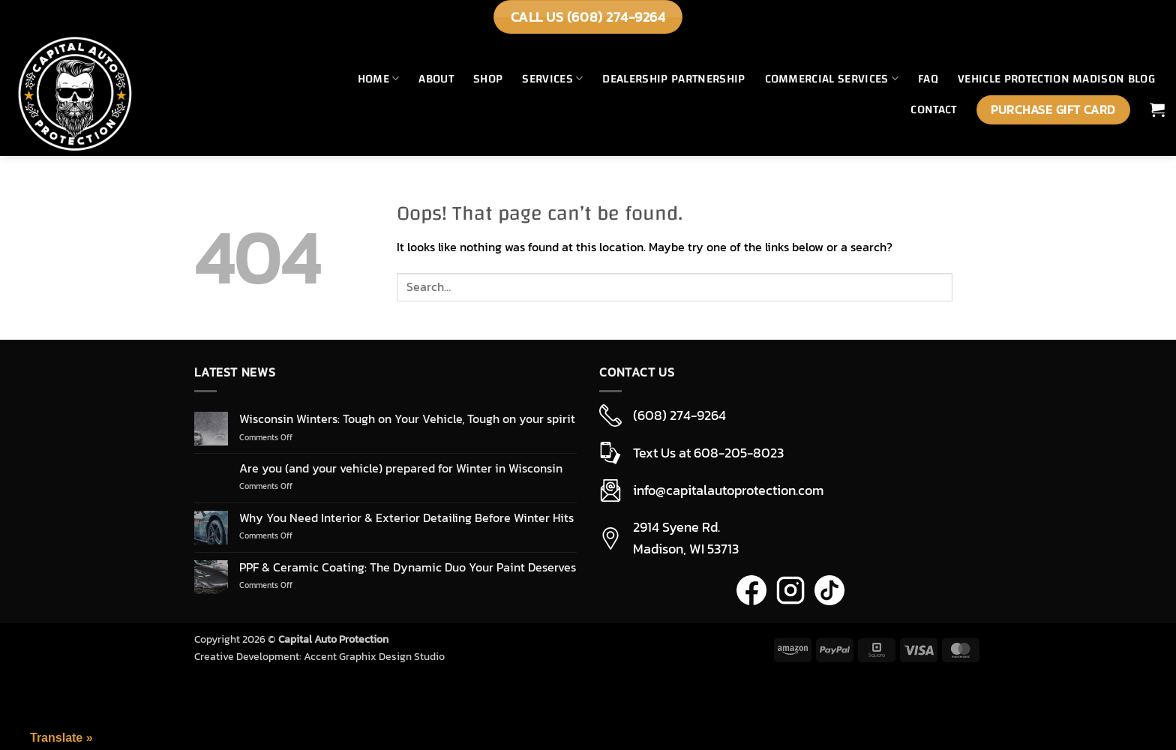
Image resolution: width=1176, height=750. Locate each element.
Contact (933, 109)
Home (379, 79)
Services (552, 79)
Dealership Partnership (673, 79)
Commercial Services (832, 79)
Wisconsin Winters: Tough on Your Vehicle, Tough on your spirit (407, 419)
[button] (1157, 109)
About (436, 79)
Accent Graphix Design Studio (374, 656)
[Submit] (967, 287)
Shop (487, 79)
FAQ (928, 79)
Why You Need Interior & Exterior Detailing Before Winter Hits (406, 518)
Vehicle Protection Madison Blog (1056, 79)
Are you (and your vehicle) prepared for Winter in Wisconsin (400, 468)
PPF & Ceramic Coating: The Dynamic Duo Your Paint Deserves (407, 567)
